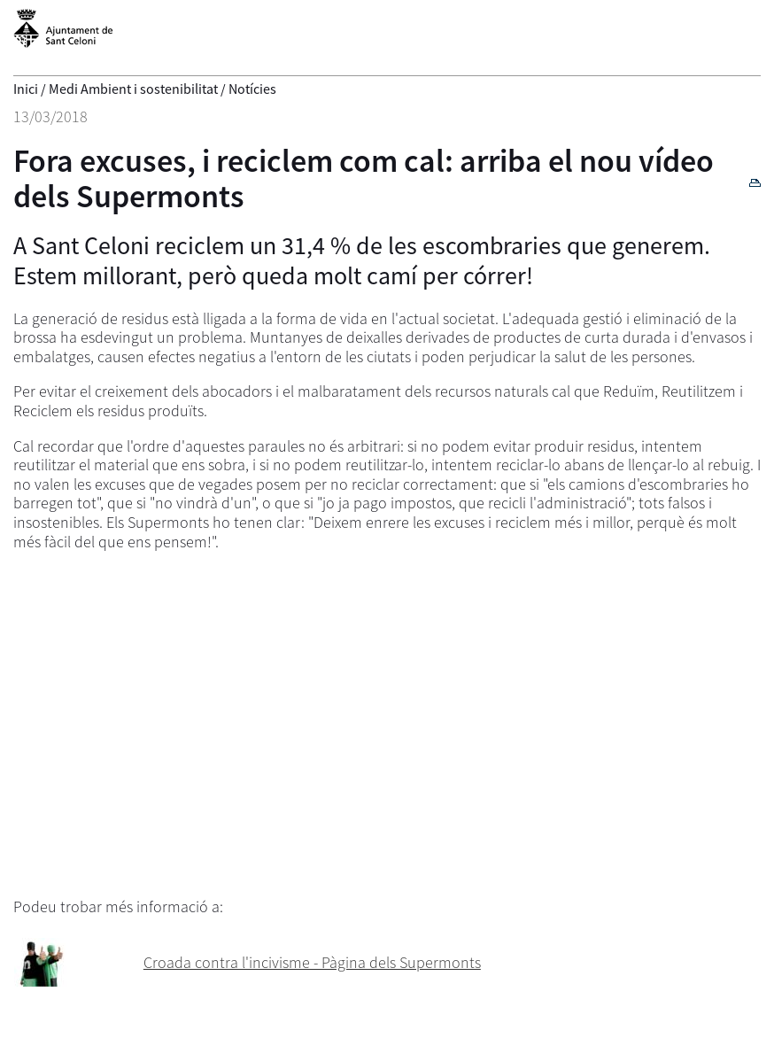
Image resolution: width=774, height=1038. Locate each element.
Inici (25, 88)
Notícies (252, 88)
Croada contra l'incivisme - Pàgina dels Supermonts (312, 962)
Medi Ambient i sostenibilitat (133, 88)
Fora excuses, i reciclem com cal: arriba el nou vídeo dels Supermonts (363, 178)
